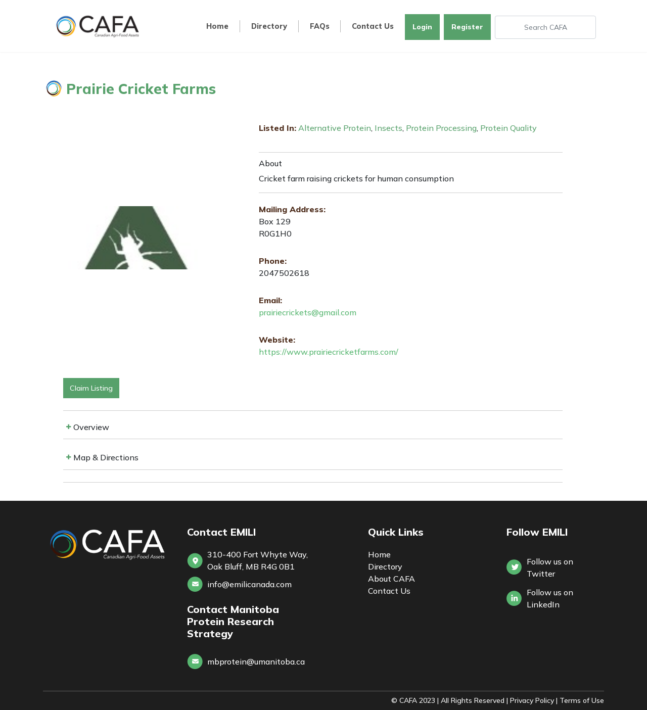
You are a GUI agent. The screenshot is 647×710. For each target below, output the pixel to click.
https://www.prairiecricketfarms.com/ (328, 352)
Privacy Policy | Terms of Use (557, 700)
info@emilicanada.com (249, 584)
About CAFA (391, 579)
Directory (269, 26)
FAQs (320, 26)
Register (467, 26)
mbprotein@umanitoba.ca (256, 661)
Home (217, 26)
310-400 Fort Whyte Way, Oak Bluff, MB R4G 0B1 (257, 560)
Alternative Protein (334, 128)
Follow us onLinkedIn (550, 598)
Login (422, 26)
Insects (388, 128)
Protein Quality (508, 128)
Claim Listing (91, 388)
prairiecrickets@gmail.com (307, 312)
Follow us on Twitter (550, 567)
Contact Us (373, 26)
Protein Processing (441, 128)
